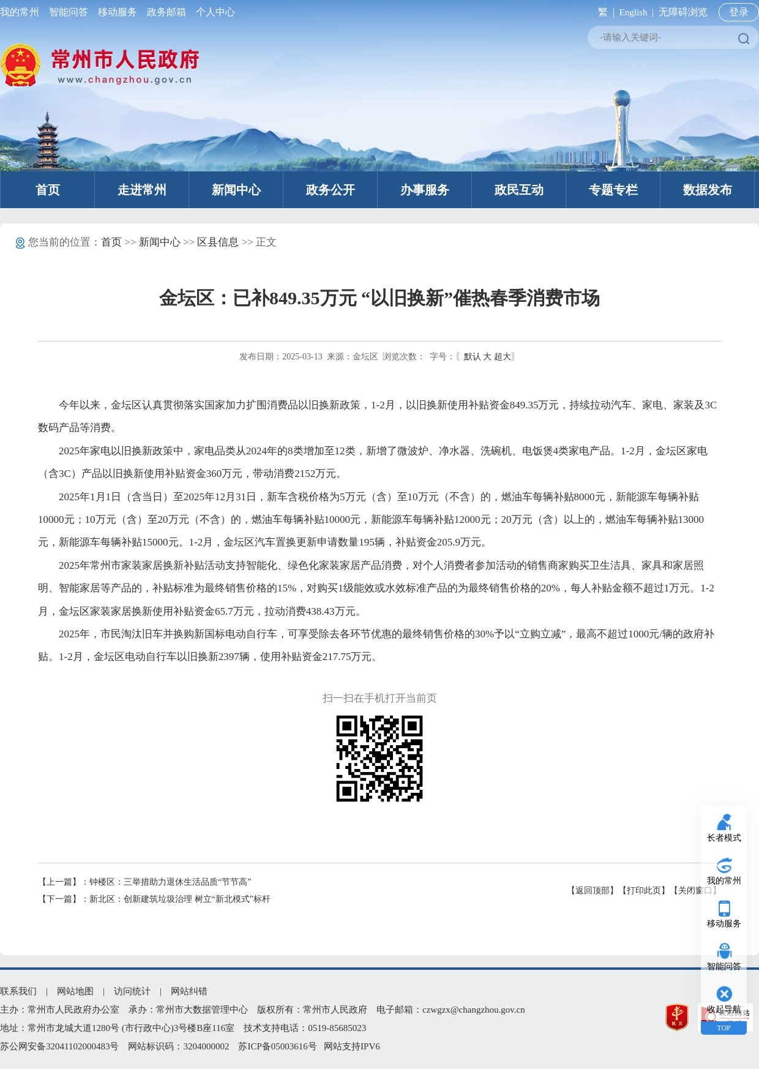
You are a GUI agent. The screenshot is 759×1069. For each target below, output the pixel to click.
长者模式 (724, 837)
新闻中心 (236, 190)
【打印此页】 (644, 890)
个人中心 (213, 12)
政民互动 (519, 190)
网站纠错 (189, 991)
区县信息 (218, 242)
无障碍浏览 (683, 12)
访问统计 (132, 991)
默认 (472, 356)
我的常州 (22, 12)
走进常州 (142, 190)
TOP (723, 1028)
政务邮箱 (166, 12)
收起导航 (724, 1009)
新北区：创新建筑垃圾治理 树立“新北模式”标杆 (180, 899)
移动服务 (117, 12)
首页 (48, 190)
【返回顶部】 (592, 890)
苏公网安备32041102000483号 (59, 1046)
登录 (739, 12)
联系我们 (18, 991)
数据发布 (707, 190)
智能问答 (68, 12)
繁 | (604, 12)
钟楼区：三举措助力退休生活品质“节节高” (170, 882)
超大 (502, 356)
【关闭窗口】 (695, 890)
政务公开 (330, 190)
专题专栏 (613, 190)
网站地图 (75, 991)
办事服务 (424, 190)
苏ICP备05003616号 (277, 1046)
